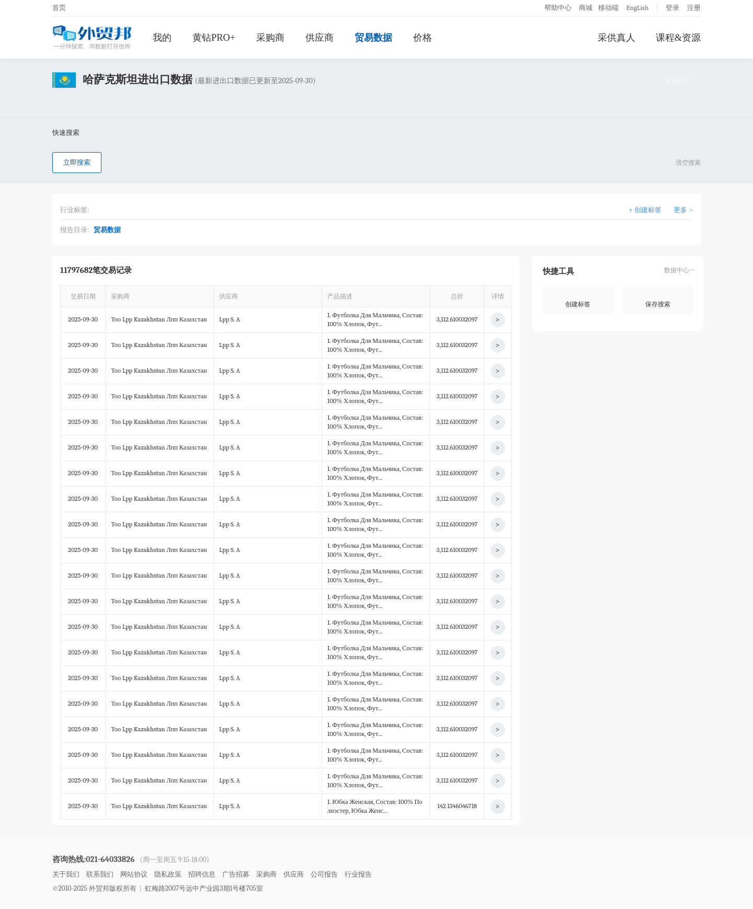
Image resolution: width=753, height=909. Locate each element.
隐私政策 (167, 874)
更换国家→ (680, 80)
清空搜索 (688, 162)
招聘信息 (201, 874)
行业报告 (358, 874)
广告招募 (235, 874)
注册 (694, 7)
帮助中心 (558, 7)
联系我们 (99, 874)
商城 (585, 7)
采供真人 (616, 37)
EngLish (637, 7)
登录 (672, 7)
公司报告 (324, 874)
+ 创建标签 (645, 210)
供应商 (319, 37)
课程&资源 (678, 37)
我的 (162, 37)
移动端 (608, 7)
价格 (422, 37)
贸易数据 (373, 37)
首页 (59, 7)
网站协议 (133, 874)
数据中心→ (679, 270)
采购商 (270, 37)
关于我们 (65, 874)
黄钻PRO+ (213, 37)
